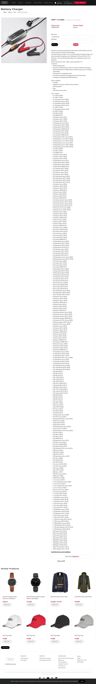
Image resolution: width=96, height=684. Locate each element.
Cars (15, 12)
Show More (5, 647)
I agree (82, 681)
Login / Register (80, 2)
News (20, 2)
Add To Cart (54, 44)
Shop (4, 12)
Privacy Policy (74, 681)
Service (28, 2)
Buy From (54, 34)
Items (10, 12)
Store (13, 2)
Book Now (48, 2)
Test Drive (38, 2)
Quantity (53, 39)
